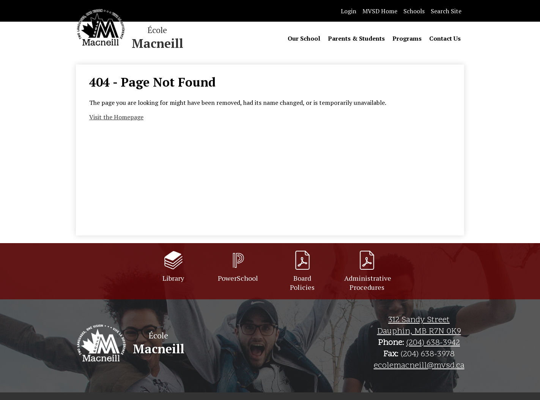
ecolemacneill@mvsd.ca (419, 366)
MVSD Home (379, 11)
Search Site (446, 11)
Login (348, 11)
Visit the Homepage (116, 117)
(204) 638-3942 (433, 343)
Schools (414, 11)
